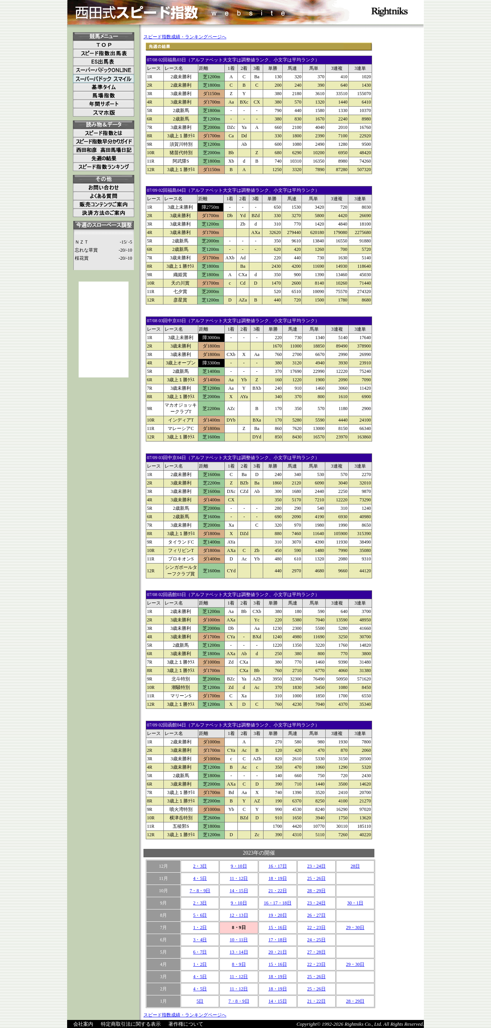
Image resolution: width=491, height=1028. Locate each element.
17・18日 (278, 939)
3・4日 (200, 939)
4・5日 (200, 878)
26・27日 (316, 915)
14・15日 (239, 890)
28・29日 (316, 890)
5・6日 (200, 915)
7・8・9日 (199, 890)
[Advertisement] (104, 329)
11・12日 (239, 878)
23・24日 (316, 866)
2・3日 (200, 866)
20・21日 (278, 952)
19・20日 (278, 915)
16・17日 (278, 866)
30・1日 (355, 903)
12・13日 (239, 915)
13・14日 (239, 952)
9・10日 (239, 866)
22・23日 (316, 927)
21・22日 (278, 890)
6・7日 (200, 952)
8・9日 (239, 964)
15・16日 (278, 927)
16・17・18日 (278, 903)
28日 (355, 866)
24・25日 (316, 939)
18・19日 (278, 878)
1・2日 (200, 927)
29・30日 (355, 927)
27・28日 (316, 952)
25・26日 (316, 878)
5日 (199, 1001)
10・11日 (239, 939)
